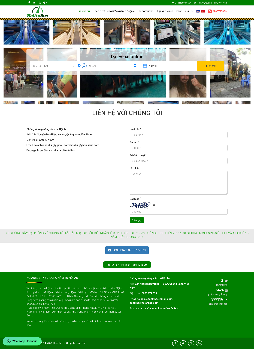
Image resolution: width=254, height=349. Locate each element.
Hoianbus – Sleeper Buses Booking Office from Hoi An (37, 11)
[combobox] (54, 66)
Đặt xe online (165, 11)
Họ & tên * (135, 129)
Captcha (135, 198)
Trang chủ (85, 11)
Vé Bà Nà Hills (184, 11)
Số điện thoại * (138, 155)
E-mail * (134, 142)
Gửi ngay (137, 220)
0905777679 (217, 11)
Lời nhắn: (135, 168)
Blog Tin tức (146, 11)
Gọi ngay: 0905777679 (127, 250)
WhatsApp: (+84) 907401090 (127, 264)
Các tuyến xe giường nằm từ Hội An (115, 11)
